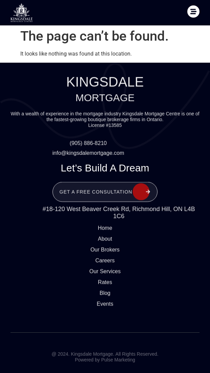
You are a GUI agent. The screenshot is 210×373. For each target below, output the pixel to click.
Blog (105, 287)
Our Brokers (105, 243)
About (105, 232)
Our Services (105, 265)
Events (105, 298)
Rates (105, 276)
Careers (105, 254)
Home (105, 222)
